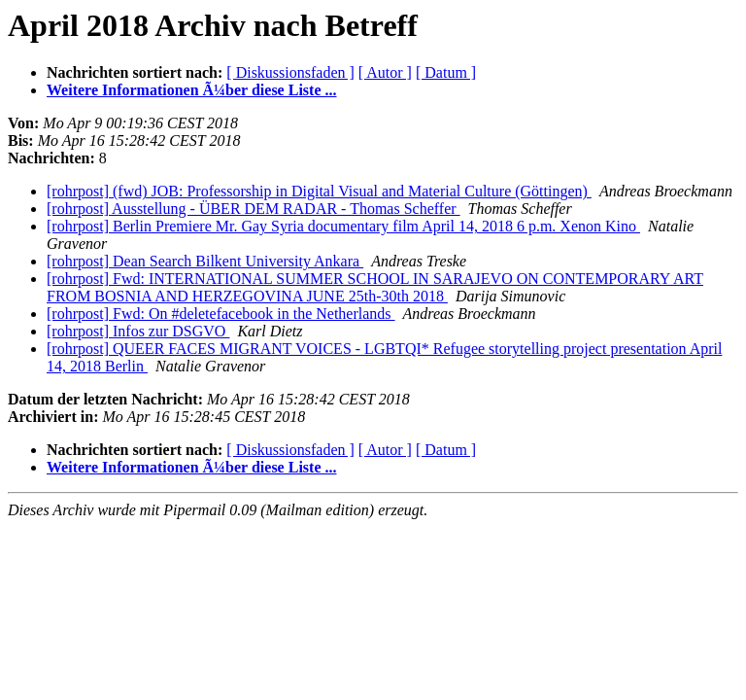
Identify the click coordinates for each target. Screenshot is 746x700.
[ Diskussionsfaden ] (290, 72)
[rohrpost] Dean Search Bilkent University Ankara (205, 261)
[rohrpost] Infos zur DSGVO (138, 331)
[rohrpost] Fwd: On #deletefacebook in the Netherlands (221, 313)
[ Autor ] (385, 72)
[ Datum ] (446, 72)
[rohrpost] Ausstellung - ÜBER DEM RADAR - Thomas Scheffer (253, 208)
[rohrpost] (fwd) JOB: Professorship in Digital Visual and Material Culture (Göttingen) (319, 191)
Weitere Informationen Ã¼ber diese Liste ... (191, 90)
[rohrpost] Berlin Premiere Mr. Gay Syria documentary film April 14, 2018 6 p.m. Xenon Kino (343, 226)
